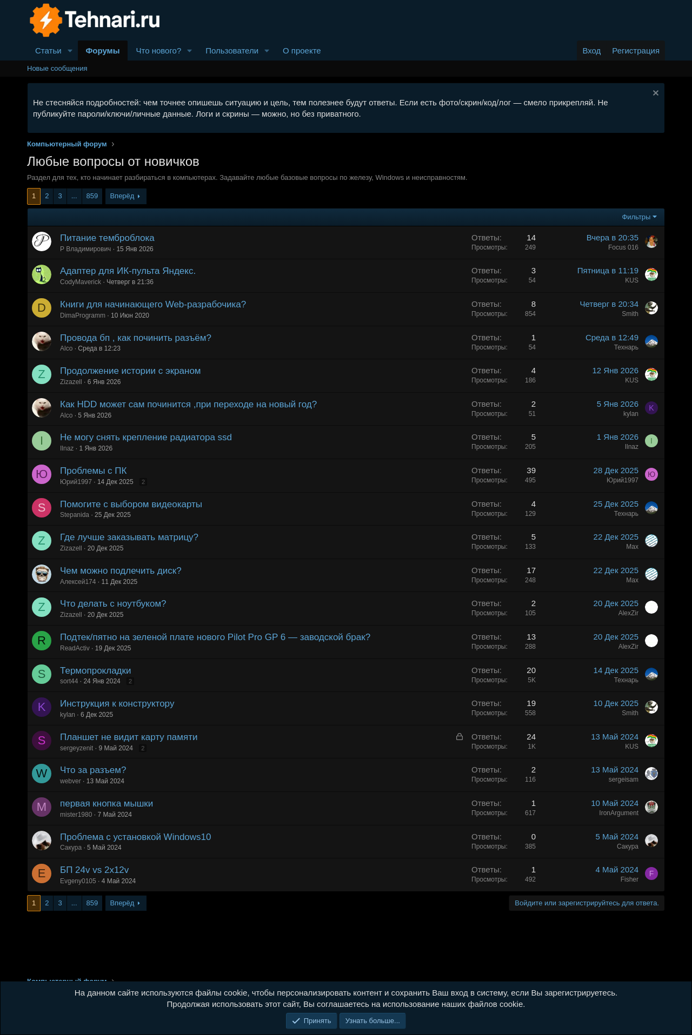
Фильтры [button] (636, 217)
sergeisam (623, 779)
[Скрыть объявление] (654, 94)
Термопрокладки (95, 671)
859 (92, 196)
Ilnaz (67, 448)
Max (632, 546)
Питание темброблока (107, 238)
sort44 (69, 681)
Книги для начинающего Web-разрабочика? (153, 304)
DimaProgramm (82, 315)
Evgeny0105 (78, 881)
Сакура (71, 847)
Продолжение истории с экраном (130, 371)
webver (70, 781)
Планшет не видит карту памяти (128, 737)
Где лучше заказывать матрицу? (129, 537)
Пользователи (231, 50)
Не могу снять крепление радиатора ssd (146, 437)
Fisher (629, 879)
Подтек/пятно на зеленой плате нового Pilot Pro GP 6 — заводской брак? (215, 637)
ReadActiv (75, 648)
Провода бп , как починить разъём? (135, 338)
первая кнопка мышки (106, 803)
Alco (66, 348)
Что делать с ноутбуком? (113, 604)
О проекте (302, 50)
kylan (630, 414)
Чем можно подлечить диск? (121, 571)
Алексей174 (78, 582)
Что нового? (158, 50)
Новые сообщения (57, 68)
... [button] (74, 196)
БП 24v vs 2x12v (94, 870)
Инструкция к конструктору (117, 703)
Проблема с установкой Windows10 (135, 837)
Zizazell (71, 382)
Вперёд (122, 196)
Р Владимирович (85, 249)
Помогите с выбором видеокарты (131, 504)
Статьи (48, 50)
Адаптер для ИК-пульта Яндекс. (128, 271)
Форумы (103, 50)
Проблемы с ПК (93, 471)
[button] (70, 51)
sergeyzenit (76, 748)
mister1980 (76, 814)
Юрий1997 (76, 482)
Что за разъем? (93, 770)
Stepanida (74, 515)
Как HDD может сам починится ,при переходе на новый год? (188, 404)
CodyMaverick (80, 282)
